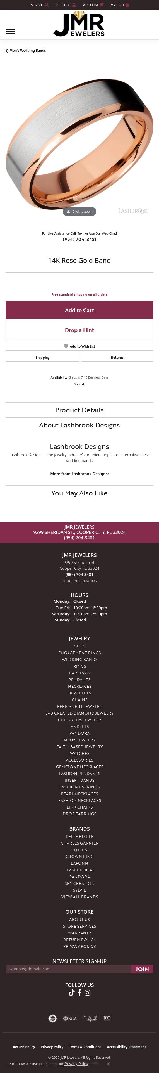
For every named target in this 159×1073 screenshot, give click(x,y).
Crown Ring (79, 856)
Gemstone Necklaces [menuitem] (79, 767)
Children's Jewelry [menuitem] (79, 720)
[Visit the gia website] (70, 1018)
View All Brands (79, 897)
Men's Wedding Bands (27, 50)
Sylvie (79, 890)
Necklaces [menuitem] (79, 686)
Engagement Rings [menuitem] (79, 653)
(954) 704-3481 (80, 239)
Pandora (79, 877)
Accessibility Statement (126, 1046)
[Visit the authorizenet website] (53, 1018)
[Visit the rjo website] (107, 1018)
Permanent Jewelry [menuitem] (79, 706)
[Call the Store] (79, 574)
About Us (79, 919)
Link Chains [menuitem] (80, 807)
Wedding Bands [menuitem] (79, 659)
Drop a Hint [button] (79, 330)
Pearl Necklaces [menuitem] (79, 794)
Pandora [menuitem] (79, 733)
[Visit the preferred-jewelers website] (89, 1018)
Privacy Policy (79, 946)
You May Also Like (79, 493)
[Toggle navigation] (10, 34)
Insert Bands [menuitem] (79, 780)
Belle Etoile (79, 836)
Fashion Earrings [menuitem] (79, 787)
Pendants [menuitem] (79, 679)
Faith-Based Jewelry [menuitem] (80, 747)
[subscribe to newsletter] (142, 969)
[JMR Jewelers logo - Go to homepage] (79, 23)
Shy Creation (80, 883)
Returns (117, 357)
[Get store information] (80, 580)
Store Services (79, 926)
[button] (39, 5)
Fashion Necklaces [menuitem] (79, 800)
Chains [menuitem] (79, 700)
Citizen (79, 850)
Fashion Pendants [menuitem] (79, 773)
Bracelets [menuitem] (79, 693)
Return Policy (79, 939)
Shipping (42, 357)
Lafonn (79, 863)
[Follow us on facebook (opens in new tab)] (80, 992)
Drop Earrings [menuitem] (79, 814)
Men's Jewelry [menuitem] (79, 740)
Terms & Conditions (85, 1046)
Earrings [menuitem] (79, 673)
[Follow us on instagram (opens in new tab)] (87, 992)
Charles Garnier (79, 843)
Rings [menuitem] (79, 666)
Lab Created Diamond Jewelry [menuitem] (79, 713)
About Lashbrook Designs (79, 425)
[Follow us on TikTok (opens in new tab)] (72, 992)
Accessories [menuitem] (79, 760)
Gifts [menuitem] (79, 646)
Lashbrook (79, 870)
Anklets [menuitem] (80, 726)
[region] (79, 144)
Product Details (79, 410)
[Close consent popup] (108, 1064)
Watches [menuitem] (79, 753)
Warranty (79, 933)
